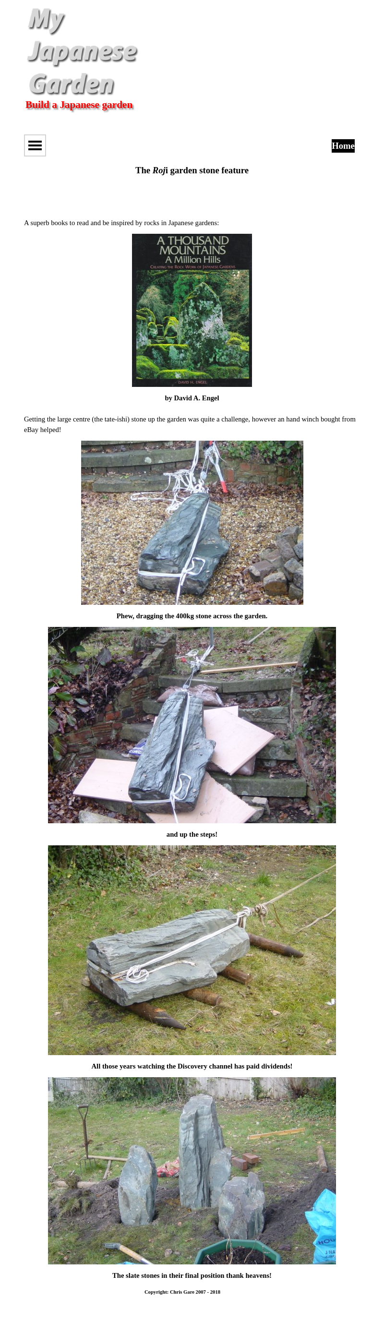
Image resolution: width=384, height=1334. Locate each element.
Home (343, 146)
